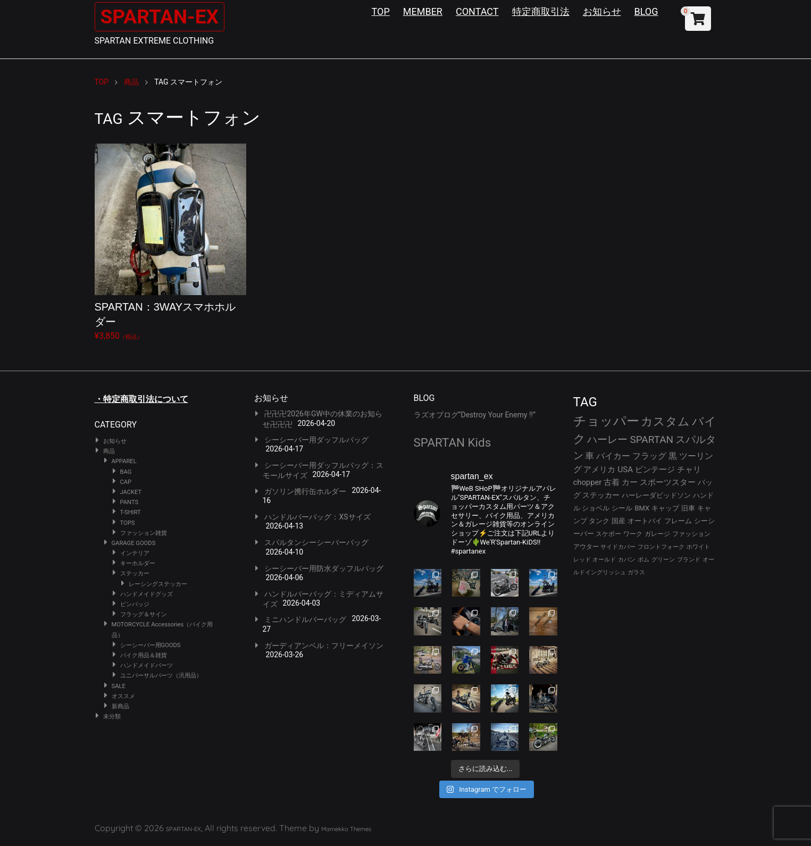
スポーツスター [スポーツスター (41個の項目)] (668, 482)
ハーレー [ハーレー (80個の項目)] (607, 439)
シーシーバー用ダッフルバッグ (316, 439)
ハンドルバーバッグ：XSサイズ (317, 517)
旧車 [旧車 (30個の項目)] (688, 508)
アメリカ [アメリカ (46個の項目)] (599, 469)
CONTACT (477, 11)
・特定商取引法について (141, 399)
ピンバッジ (134, 604)
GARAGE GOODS (134, 543)
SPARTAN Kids (452, 442)
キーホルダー (137, 563)
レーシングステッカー (158, 584)
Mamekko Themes (346, 829)
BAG (126, 471)
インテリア (134, 553)
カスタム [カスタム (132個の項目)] (665, 421)
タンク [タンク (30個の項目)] (599, 521)
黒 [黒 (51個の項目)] (672, 456)
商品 (109, 451)
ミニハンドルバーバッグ (305, 619)
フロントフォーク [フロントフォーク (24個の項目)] (661, 546)
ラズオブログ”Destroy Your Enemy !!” (475, 415)
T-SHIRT (130, 512)
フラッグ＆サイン (143, 614)
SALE (119, 686)
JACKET (131, 492)
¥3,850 (170, 242)
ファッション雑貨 (143, 533)
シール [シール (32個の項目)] (622, 508)
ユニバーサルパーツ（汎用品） (161, 675)
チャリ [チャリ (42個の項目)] (689, 469)
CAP (126, 482)
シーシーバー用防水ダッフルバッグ (323, 568)
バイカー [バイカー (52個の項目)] (613, 456)
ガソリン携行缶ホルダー (305, 491)
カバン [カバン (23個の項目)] (627, 559)
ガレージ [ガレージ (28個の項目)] (657, 534)
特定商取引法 (541, 11)
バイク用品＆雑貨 (143, 655)
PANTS (129, 502)
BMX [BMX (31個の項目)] (641, 508)
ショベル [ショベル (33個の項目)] (595, 508)
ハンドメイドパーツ (146, 665)
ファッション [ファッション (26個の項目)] (691, 534)
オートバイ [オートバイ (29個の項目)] (645, 521)
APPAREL (124, 461)
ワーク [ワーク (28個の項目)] (632, 534)
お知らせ (602, 11)
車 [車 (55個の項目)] (589, 456)
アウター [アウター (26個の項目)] (586, 546)
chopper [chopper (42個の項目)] (587, 482)
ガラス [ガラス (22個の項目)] (636, 572)
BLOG (646, 11)
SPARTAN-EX (164, 16)
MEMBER (422, 11)
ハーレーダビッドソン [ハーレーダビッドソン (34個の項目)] (656, 495)
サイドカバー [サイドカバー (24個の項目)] (618, 546)
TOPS (127, 523)
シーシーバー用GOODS (150, 645)
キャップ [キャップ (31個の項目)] (665, 508)
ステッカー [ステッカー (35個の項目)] (601, 495)
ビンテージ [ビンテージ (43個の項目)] (655, 469)
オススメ (123, 696)
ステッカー (134, 573)
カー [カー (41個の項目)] (630, 482)
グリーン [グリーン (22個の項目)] (663, 559)
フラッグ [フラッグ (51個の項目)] (649, 456)
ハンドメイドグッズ (146, 594)
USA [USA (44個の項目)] (625, 469)
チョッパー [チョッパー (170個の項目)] (606, 421)
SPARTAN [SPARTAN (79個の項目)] (651, 439)
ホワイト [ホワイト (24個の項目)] (698, 546)
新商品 (120, 706)
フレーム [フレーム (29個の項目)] (678, 521)
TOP (381, 11)
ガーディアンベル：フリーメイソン (323, 645)
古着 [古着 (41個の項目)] (612, 482)
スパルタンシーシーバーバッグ (316, 542)
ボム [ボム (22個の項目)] (643, 559)
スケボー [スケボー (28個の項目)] (608, 534)
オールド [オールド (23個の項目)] (604, 559)
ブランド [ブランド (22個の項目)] (688, 559)
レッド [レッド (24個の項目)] (582, 559)
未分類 (112, 716)
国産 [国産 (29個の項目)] (618, 521)
